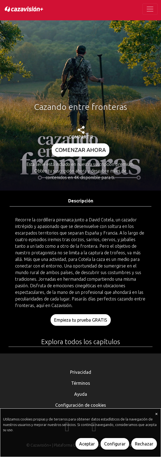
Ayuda (80, 394)
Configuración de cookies (80, 405)
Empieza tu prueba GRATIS (80, 319)
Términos (80, 383)
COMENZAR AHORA (80, 150)
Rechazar (144, 443)
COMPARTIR (81, 133)
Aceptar (87, 443)
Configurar (115, 443)
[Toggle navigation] (150, 9)
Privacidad (80, 372)
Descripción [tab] (80, 200)
